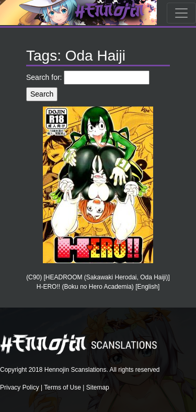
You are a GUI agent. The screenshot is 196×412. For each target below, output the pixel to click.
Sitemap (97, 387)
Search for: (44, 77)
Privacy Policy (19, 387)
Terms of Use (62, 387)
